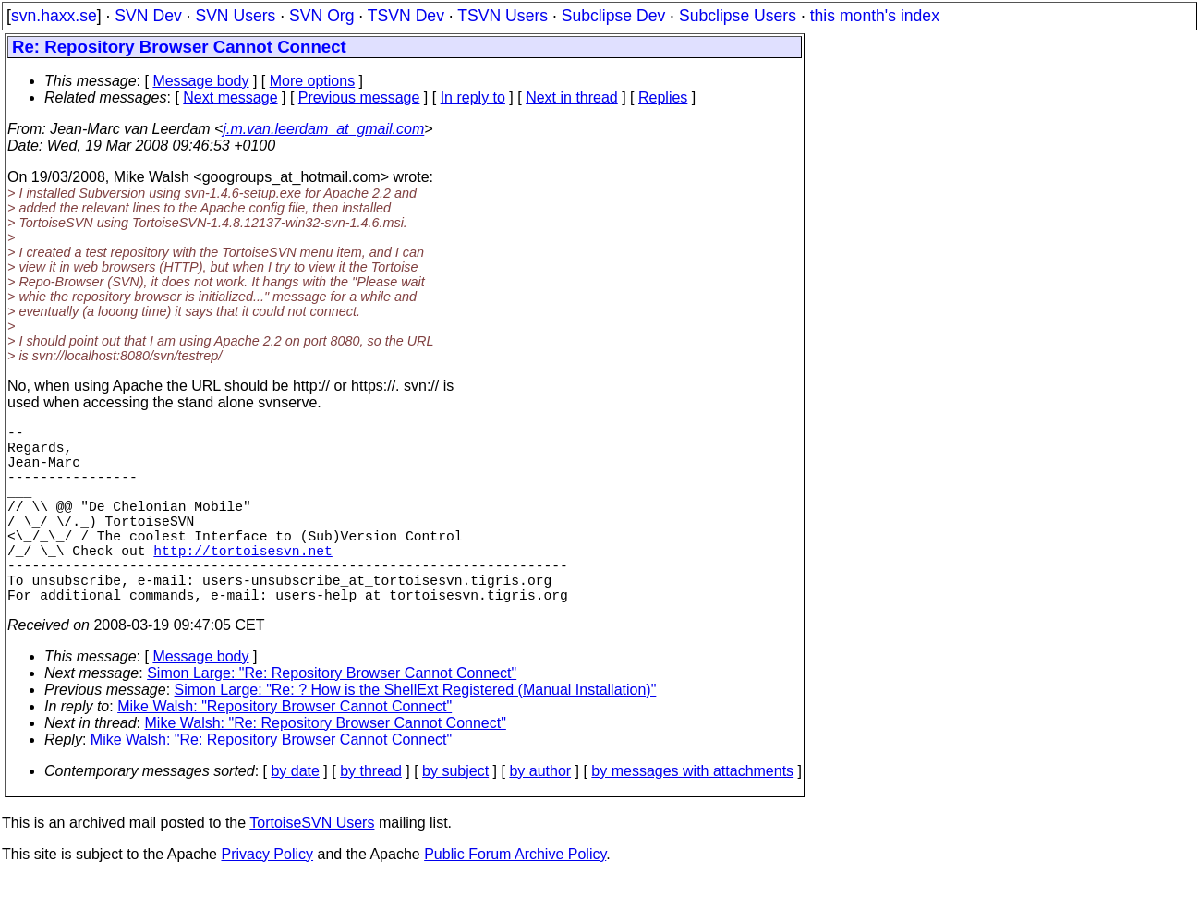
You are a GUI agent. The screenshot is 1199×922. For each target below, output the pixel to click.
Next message (230, 97)
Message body (200, 81)
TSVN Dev (406, 15)
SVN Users (235, 15)
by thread (371, 815)
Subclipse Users (737, 15)
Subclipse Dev (613, 15)
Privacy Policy (267, 898)
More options (313, 81)
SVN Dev (148, 15)
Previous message (359, 97)
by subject (455, 815)
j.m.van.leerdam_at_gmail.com (323, 129)
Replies (662, 97)
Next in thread (572, 97)
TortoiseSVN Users (311, 867)
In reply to (473, 97)
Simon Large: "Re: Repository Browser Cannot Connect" (331, 717)
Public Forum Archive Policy (515, 898)
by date (295, 815)
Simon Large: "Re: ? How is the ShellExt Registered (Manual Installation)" (416, 734)
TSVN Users (502, 15)
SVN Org (321, 15)
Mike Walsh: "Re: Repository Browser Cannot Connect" (325, 767)
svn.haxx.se (54, 15)
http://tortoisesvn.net (242, 583)
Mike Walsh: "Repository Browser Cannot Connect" (284, 750)
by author (540, 815)
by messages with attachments (692, 815)
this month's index (874, 15)
